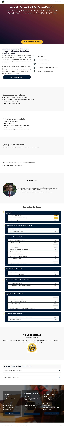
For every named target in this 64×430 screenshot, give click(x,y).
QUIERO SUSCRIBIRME (16, 77)
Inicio (11, 425)
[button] (32, 370)
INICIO (8, 1)
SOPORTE (22, 1)
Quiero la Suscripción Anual (52, 413)
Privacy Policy (31, 425)
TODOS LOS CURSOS (15, 1)
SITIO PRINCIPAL (28, 1)
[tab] (32, 370)
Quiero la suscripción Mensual (32, 413)
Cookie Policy (37, 425)
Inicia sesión (58, 1)
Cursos (14, 425)
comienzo (56, 220)
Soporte (18, 425)
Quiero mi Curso (12, 413)
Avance (56, 215)
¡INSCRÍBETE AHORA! (32, 42)
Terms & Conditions (24, 425)
